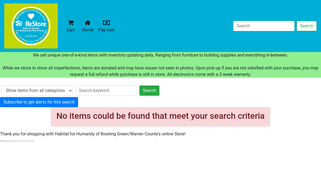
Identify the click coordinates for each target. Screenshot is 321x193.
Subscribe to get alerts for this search (39, 102)
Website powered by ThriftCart (17, 140)
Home (88, 25)
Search (306, 25)
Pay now (107, 25)
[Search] (264, 26)
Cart (70, 25)
